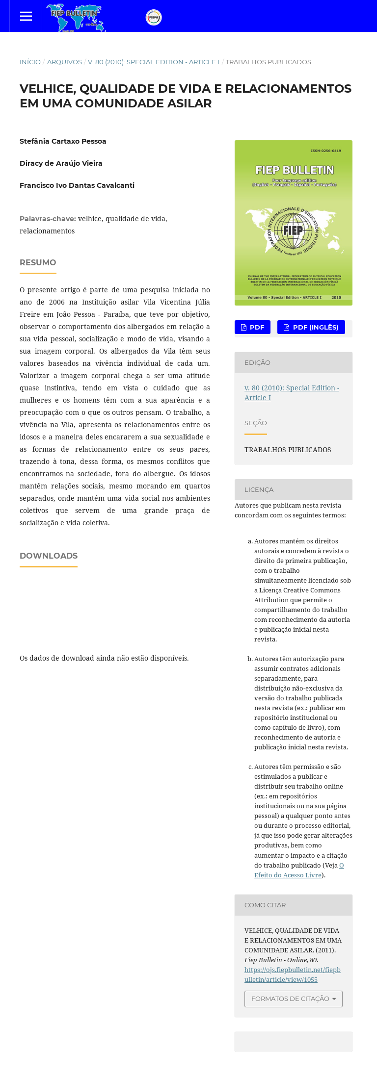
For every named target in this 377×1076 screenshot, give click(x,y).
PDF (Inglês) (315, 327)
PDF (256, 327)
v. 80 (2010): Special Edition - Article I (153, 62)
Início (30, 62)
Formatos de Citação (290, 998)
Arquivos (64, 62)
